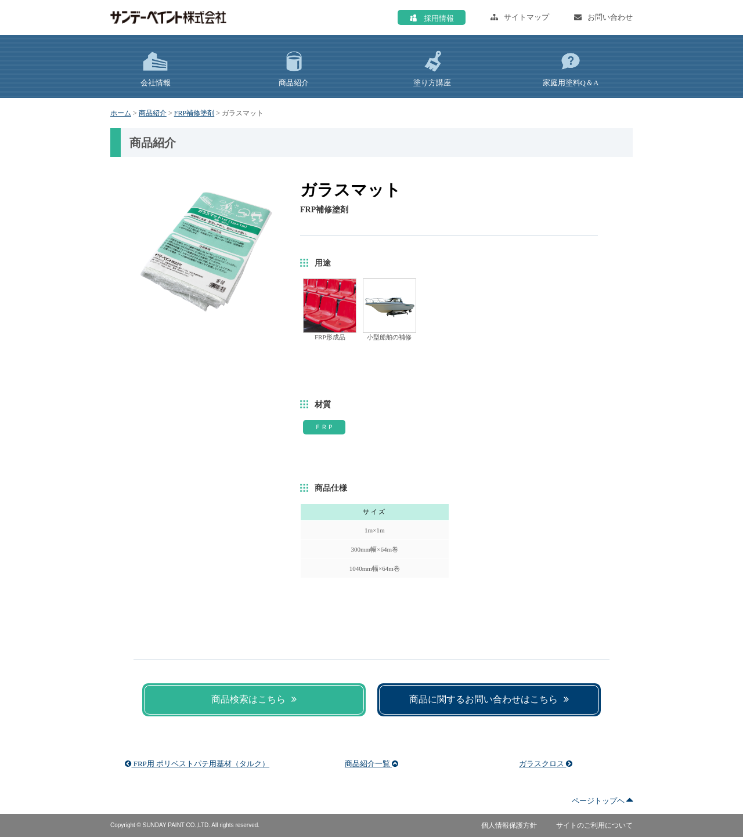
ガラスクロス (545, 763)
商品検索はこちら (254, 699)
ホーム (120, 113)
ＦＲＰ (324, 426)
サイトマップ (519, 17)
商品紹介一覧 (371, 763)
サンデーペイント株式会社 (168, 17)
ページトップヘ (602, 800)
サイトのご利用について (594, 825)
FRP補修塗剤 (194, 113)
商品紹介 (153, 113)
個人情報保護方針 (509, 825)
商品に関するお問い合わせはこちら (489, 699)
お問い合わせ (603, 17)
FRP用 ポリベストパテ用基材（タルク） (197, 763)
